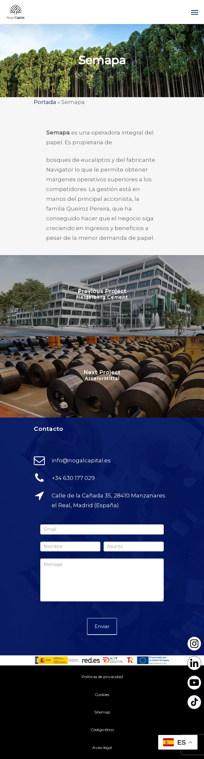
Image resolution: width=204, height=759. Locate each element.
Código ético (102, 729)
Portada (45, 102)
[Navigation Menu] (194, 12)
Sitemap (102, 712)
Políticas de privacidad (102, 676)
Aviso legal (102, 747)
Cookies (102, 694)
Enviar (102, 626)
